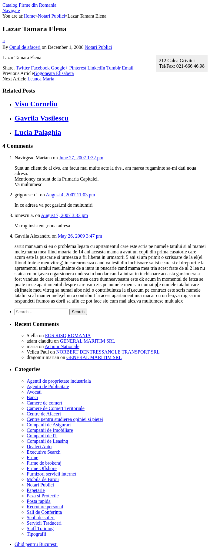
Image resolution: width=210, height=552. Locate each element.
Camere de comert (44, 402)
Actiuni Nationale (62, 346)
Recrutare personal (45, 506)
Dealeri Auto (39, 446)
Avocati (34, 392)
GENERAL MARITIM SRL (87, 341)
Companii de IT (42, 435)
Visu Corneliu (36, 104)
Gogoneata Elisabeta (54, 73)
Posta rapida (39, 501)
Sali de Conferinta (44, 512)
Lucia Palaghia (38, 132)
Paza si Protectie (43, 495)
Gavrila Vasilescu (41, 118)
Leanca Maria (41, 78)
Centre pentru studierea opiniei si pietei (65, 419)
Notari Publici (98, 47)
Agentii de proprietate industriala (59, 381)
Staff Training (40, 528)
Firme (32, 457)
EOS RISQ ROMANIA (68, 335)
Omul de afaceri (25, 47)
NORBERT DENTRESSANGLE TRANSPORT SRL (108, 351)
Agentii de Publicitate (48, 386)
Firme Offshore (42, 468)
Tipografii (36, 534)
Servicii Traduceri (44, 523)
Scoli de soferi (41, 517)
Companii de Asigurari (49, 424)
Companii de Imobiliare (50, 430)
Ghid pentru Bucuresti (36, 544)
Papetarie (36, 490)
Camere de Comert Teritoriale (56, 408)
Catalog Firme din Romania (29, 5)
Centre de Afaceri (44, 413)
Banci (32, 397)
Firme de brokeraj (44, 463)
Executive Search (44, 452)
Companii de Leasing (47, 441)
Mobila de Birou (43, 479)
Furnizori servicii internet (51, 473)
